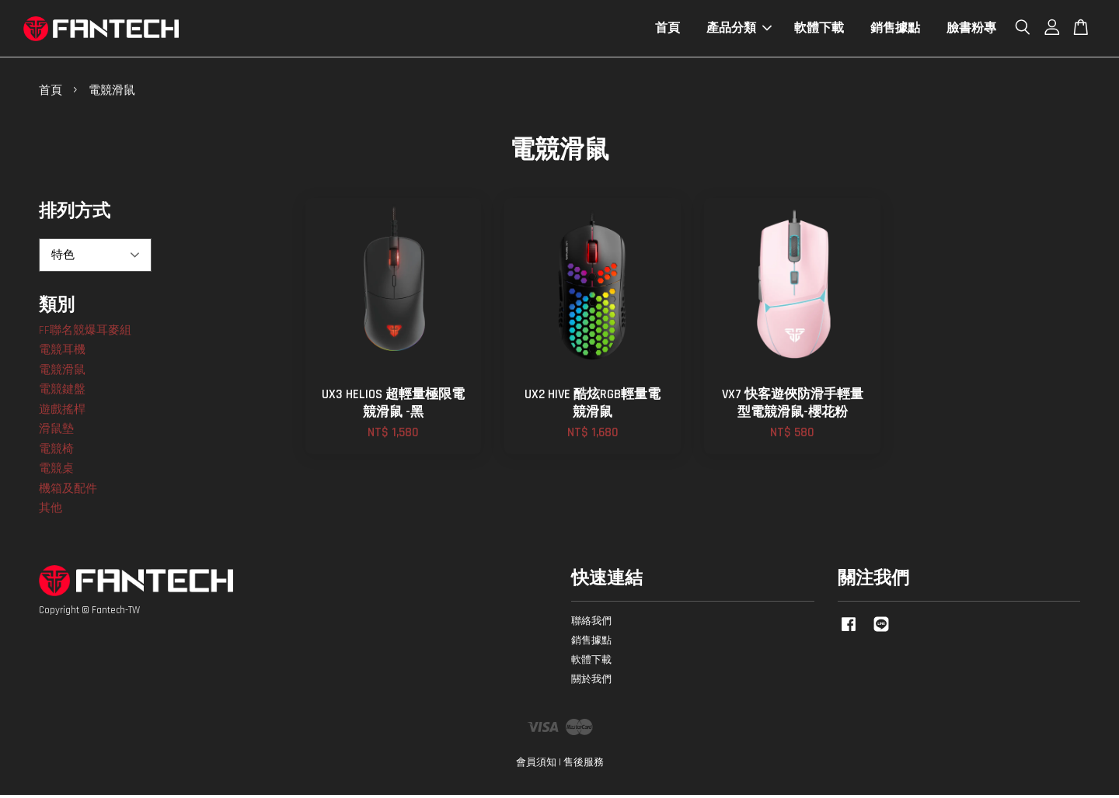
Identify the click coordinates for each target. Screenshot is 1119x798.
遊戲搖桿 (62, 411)
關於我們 (591, 682)
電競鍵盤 (62, 392)
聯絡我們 (591, 624)
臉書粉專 (971, 30)
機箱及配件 (68, 491)
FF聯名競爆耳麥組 (85, 332)
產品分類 (739, 30)
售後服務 (583, 765)
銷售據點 (895, 30)
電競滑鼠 (62, 372)
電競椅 (56, 451)
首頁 (667, 30)
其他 (50, 511)
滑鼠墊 (56, 432)
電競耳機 (62, 352)
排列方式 (74, 214)
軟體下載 (819, 30)
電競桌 (56, 471)
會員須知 (536, 765)
